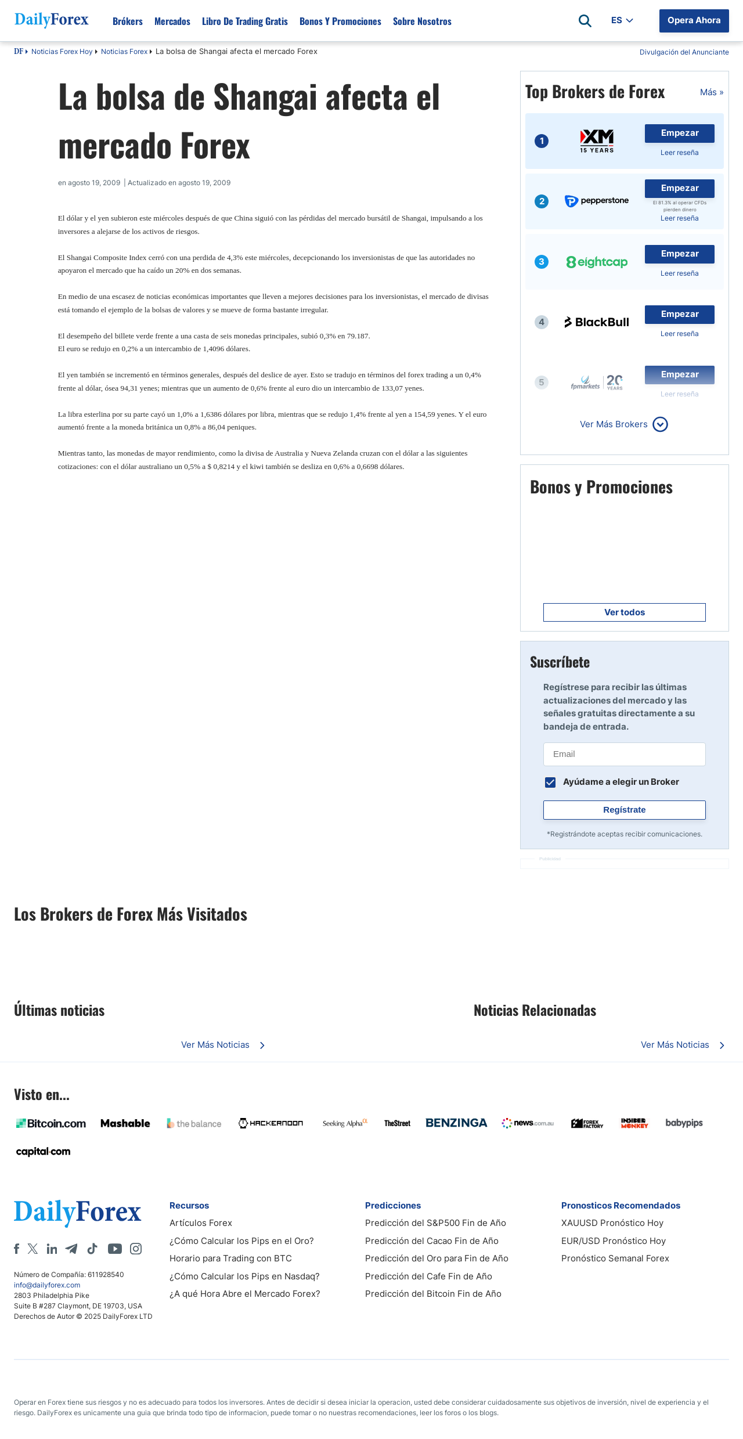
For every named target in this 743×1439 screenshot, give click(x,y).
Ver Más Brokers (614, 424)
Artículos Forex (200, 1222)
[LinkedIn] (51, 1248)
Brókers (128, 21)
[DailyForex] (78, 1213)
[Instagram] (136, 1248)
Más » (712, 92)
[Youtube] (115, 1248)
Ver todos (624, 612)
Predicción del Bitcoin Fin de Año (433, 1293)
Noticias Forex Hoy (62, 51)
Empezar (680, 132)
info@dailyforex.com (47, 1285)
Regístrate (624, 809)
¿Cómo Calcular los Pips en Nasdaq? (244, 1276)
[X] (32, 1248)
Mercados (172, 21)
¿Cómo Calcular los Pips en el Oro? (241, 1240)
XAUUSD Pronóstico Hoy (612, 1222)
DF (18, 52)
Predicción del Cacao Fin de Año (432, 1240)
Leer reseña (680, 152)
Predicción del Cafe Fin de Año (428, 1276)
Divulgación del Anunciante (684, 52)
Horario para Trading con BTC (230, 1258)
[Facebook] (16, 1248)
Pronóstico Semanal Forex (615, 1258)
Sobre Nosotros (422, 21)
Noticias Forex (124, 51)
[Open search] (585, 21)
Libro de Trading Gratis (245, 21)
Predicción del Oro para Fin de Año (436, 1258)
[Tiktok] (92, 1249)
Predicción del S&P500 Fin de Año (435, 1222)
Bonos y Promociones (340, 21)
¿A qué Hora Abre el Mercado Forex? (244, 1293)
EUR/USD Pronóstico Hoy (613, 1240)
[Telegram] (71, 1248)
